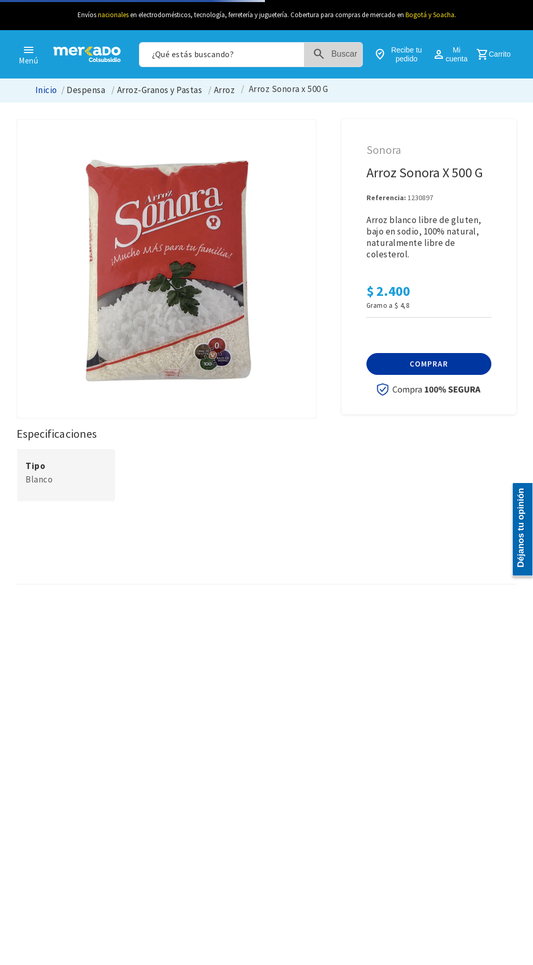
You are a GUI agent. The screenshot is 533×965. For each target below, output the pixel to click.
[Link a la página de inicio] (46, 90)
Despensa (86, 90)
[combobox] (251, 54)
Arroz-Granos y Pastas (159, 90)
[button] (428, 364)
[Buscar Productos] (337, 55)
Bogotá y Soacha (429, 14)
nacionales (113, 14)
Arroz (224, 90)
